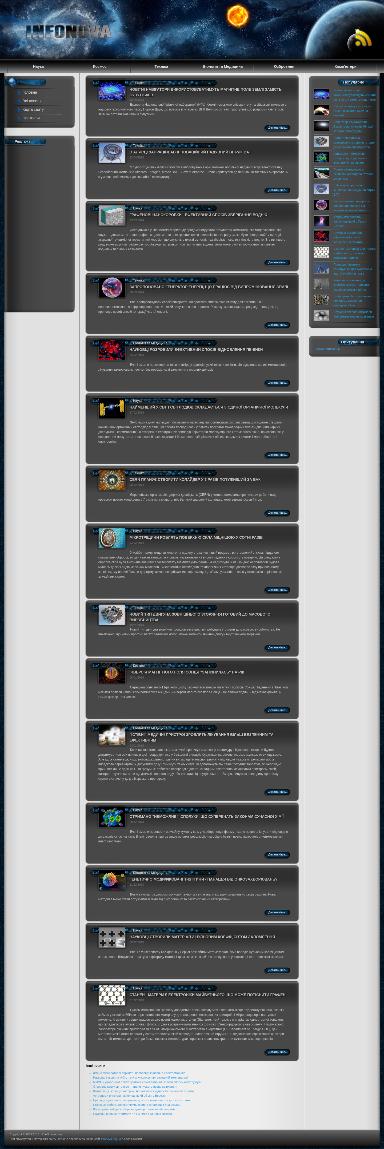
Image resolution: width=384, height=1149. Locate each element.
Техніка (139, 83)
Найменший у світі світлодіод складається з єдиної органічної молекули (209, 407)
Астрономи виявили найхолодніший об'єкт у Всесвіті (129, 1095)
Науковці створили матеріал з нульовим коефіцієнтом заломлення (202, 937)
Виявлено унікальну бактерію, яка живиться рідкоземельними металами (143, 1091)
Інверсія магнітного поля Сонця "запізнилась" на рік (187, 672)
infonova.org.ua (111, 1138)
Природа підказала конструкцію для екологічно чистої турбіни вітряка (141, 1100)
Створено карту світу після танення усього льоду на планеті (135, 1086)
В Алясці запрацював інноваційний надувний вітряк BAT (190, 152)
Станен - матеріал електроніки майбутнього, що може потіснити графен (208, 995)
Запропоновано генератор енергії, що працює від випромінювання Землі (209, 287)
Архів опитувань (328, 349)
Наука (137, 208)
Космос (139, 666)
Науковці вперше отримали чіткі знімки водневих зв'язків (132, 1113)
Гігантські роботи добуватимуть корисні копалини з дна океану (136, 1104)
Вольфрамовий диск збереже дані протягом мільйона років (134, 1109)
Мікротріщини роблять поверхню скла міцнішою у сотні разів (196, 537)
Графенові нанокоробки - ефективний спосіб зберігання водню (198, 215)
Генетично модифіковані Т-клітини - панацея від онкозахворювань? (204, 879)
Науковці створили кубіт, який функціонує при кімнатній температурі (140, 1077)
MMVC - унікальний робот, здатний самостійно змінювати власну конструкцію (147, 1082)
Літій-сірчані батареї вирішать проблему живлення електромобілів (139, 1073)
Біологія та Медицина (150, 343)
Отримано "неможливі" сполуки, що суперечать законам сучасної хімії (207, 816)
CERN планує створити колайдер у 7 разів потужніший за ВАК (195, 479)
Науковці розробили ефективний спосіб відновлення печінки (196, 349)
